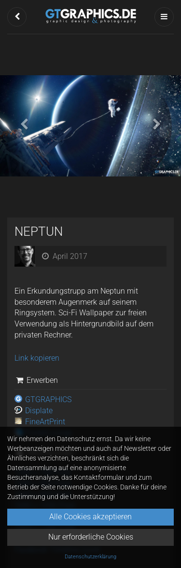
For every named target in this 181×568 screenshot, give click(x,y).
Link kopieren (36, 358)
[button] (17, 17)
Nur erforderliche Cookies (90, 536)
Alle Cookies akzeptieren (90, 516)
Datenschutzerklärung (90, 557)
